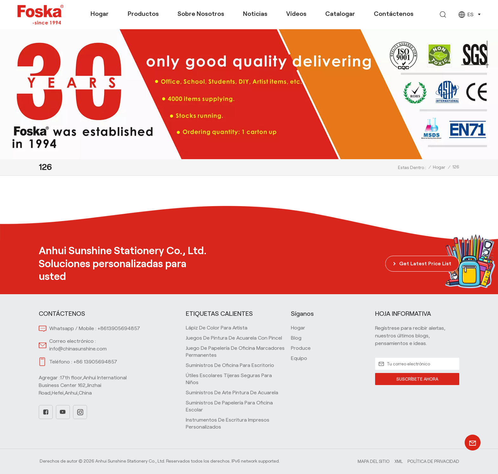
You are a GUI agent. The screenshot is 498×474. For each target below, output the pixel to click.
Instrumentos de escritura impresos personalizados (227, 423)
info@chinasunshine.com (78, 348)
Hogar (100, 13)
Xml (398, 461)
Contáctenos (394, 13)
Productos (143, 13)
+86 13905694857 (95, 361)
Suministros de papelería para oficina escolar (229, 406)
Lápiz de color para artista (216, 327)
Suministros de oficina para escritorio (230, 365)
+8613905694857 (119, 328)
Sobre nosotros (201, 13)
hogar (298, 327)
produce (301, 348)
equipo (299, 358)
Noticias (255, 13)
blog (296, 338)
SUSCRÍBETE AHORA (417, 379)
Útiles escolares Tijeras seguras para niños (229, 379)
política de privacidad (433, 461)
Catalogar (340, 13)
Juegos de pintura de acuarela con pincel (234, 338)
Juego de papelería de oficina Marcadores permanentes (235, 351)
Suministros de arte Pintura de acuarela (232, 392)
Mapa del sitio (374, 461)
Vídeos (296, 13)
